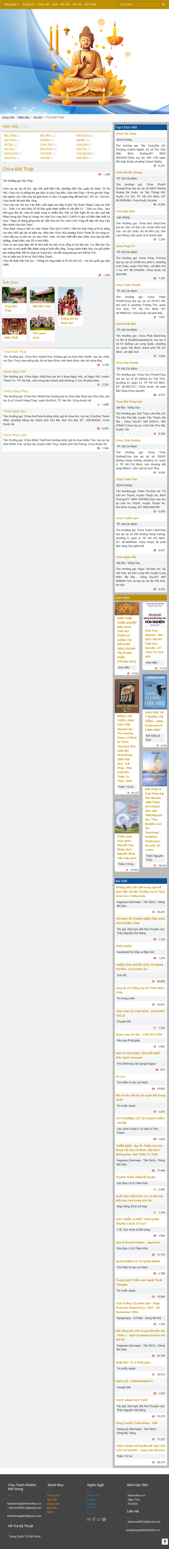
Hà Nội (38, 117)
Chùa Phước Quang (129, 172)
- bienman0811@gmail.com (24, 1507)
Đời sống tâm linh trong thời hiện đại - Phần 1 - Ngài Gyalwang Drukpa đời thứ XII (140, 1335)
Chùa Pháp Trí (125, 246)
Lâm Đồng (123, 217)
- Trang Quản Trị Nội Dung (23, 1536)
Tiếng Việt (10, 4)
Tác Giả (77, 4)
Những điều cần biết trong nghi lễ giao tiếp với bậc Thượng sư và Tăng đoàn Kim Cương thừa (140, 892)
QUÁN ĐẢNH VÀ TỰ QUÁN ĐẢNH (138, 1261)
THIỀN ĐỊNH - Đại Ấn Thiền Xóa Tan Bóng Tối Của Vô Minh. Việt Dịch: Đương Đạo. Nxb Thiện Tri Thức (139, 1150)
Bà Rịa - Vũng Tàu (128, 407)
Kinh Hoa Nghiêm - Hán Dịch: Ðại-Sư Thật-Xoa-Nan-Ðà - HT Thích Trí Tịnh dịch (154, 643)
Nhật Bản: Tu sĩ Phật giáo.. (134, 1362)
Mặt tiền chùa (42, 306)
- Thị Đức (132, 1503)
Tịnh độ (121, 975)
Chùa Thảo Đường (128, 440)
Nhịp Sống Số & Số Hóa (132, 1206)
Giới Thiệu (90, 4)
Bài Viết (65, 4)
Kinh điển (124, 667)
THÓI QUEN (124, 946)
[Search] (139, 4)
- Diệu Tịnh (133, 1499)
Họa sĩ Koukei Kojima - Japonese (138, 1242)
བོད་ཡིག (90, 1507)
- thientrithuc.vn (135, 1495)
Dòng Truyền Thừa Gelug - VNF (137, 1423)
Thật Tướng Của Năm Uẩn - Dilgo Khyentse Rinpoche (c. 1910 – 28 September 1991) (138, 1308)
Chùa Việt (43, 4)
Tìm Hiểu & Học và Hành (132, 1082)
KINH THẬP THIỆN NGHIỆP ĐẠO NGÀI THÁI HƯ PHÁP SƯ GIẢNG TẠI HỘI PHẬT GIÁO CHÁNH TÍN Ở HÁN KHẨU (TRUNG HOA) (126, 640)
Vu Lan (120, 1076)
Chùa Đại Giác (125, 211)
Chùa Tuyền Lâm (127, 518)
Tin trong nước (126, 998)
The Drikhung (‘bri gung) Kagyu (136, 1063)
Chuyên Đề (124, 1021)
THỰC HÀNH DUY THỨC (132, 1400)
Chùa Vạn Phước (127, 362)
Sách (55, 4)
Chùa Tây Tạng (126, 133)
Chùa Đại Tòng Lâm (129, 401)
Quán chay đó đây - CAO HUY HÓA (139, 1034)
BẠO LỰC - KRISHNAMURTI (134, 1381)
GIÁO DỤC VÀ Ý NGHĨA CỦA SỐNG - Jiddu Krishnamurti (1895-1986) (154, 721)
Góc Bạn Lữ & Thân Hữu (132, 1183)
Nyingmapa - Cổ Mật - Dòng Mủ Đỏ (139, 1318)
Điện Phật (11, 337)
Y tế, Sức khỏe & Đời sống (133, 1229)
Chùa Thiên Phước (128, 285)
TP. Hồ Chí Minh (127, 178)
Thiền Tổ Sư (126, 786)
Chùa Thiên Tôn (126, 479)
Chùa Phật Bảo (126, 324)
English (91, 1499)
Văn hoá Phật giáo (128, 1040)
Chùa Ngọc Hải (126, 557)
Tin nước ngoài (126, 1105)
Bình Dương (124, 139)
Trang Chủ (29, 4)
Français (91, 1503)
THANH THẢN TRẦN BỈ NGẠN (135, 1177)
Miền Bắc (24, 117)
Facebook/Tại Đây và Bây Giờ (135, 952)
